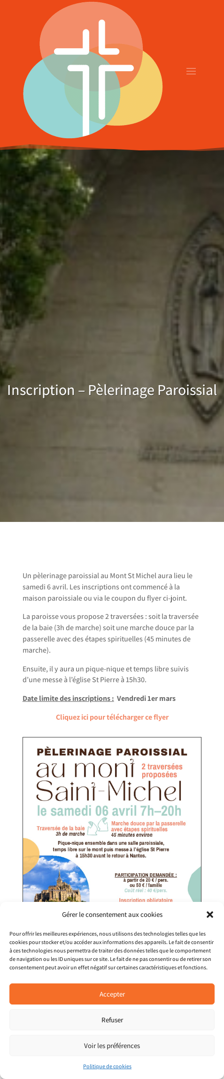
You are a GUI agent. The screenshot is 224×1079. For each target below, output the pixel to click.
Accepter (112, 994)
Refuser (112, 1019)
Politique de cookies (107, 1066)
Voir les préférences (112, 1045)
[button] (210, 914)
